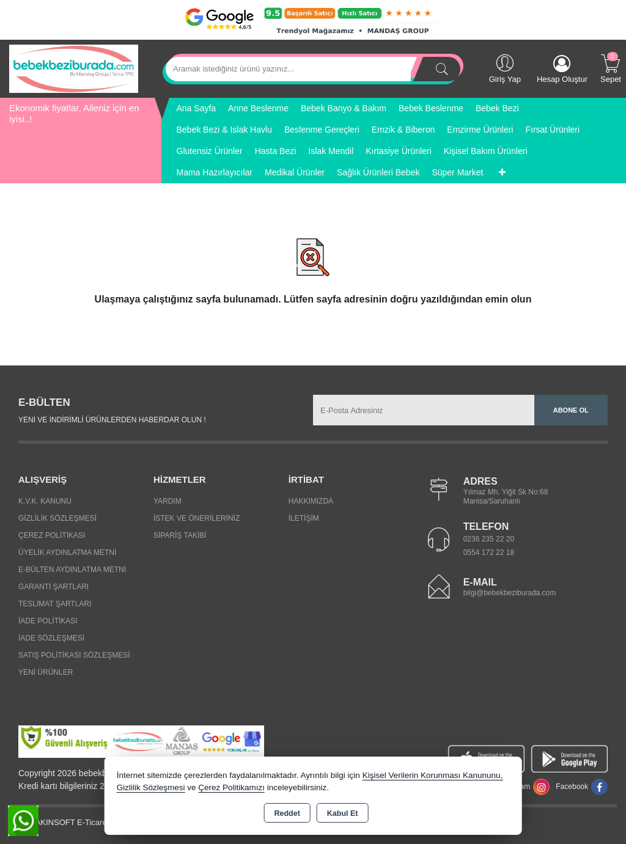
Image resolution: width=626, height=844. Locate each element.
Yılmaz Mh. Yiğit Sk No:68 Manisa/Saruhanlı (505, 496)
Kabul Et (342, 813)
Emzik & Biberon (403, 129)
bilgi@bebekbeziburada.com (509, 593)
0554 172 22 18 (488, 552)
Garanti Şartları (53, 586)
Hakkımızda (311, 501)
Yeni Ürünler (45, 672)
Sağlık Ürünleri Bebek (378, 172)
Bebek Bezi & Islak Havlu (224, 129)
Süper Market (457, 172)
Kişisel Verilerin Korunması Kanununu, (433, 775)
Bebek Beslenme (431, 108)
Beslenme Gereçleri (321, 129)
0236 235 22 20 (488, 539)
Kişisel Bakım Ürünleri (486, 151)
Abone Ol (571, 410)
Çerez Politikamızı (231, 787)
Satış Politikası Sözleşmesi (74, 655)
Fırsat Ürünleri (552, 129)
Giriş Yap (505, 68)
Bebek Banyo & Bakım (343, 108)
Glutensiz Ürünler (210, 151)
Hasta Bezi (275, 151)
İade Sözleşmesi (51, 638)
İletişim (304, 518)
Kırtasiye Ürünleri (398, 151)
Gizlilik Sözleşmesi (57, 518)
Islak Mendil (330, 151)
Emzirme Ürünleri (480, 129)
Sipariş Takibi (180, 535)
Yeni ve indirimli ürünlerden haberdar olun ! (112, 420)
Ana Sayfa (196, 108)
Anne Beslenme (258, 108)
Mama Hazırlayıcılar (214, 172)
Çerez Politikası (51, 535)
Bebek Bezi (497, 108)
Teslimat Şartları (54, 604)
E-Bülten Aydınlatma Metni (72, 569)
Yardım (167, 501)
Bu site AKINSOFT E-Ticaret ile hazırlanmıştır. (90, 822)
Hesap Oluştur (562, 69)
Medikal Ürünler (295, 172)
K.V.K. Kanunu (45, 501)
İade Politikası (48, 621)
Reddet (287, 813)
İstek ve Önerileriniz (196, 518)
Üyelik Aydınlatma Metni (67, 552)
